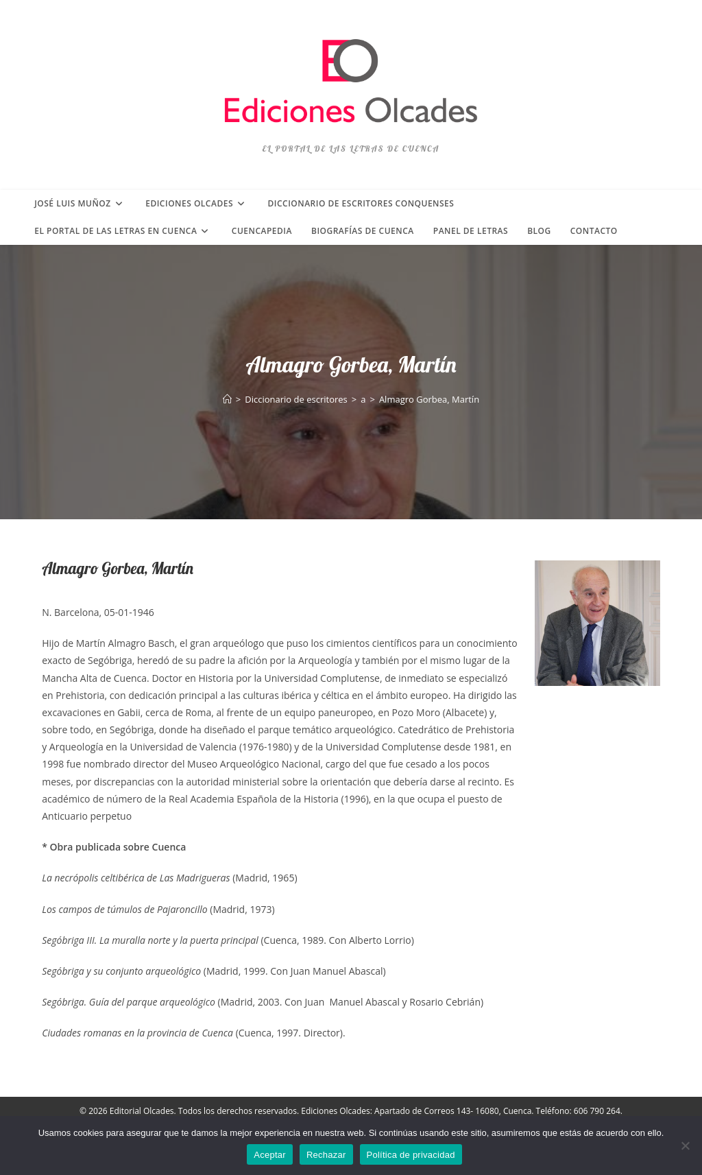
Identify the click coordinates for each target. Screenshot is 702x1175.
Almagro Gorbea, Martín (429, 399)
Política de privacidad (411, 1155)
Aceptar (270, 1155)
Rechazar (326, 1155)
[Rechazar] (685, 1145)
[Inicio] (227, 399)
